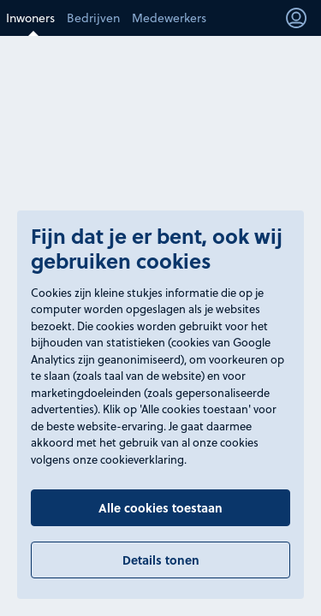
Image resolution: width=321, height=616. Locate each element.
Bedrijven (93, 18)
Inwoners (30, 18)
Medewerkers (169, 18)
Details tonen (160, 560)
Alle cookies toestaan (160, 508)
